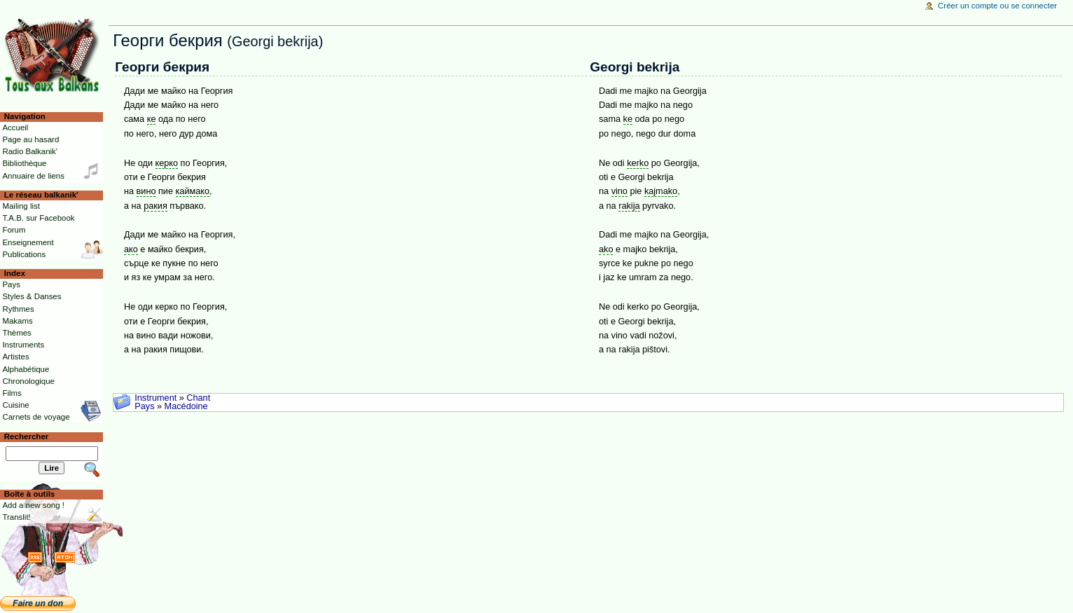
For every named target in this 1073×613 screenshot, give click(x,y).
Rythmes (18, 309)
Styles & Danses (31, 296)
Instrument (155, 398)
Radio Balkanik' (29, 151)
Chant (198, 398)
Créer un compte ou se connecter (997, 5)
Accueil (15, 127)
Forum (13, 230)
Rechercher (26, 436)
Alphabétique (25, 369)
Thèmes (16, 333)
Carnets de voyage (35, 417)
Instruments (23, 344)
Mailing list (20, 206)
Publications (24, 254)
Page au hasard (30, 139)
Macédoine (186, 406)
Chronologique (28, 381)
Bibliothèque (24, 163)
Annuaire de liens (33, 176)
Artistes (15, 356)
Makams (17, 321)
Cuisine (15, 405)
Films (11, 393)
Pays (144, 406)
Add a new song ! (33, 505)
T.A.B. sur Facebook (38, 218)
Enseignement (27, 242)
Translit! (16, 517)
